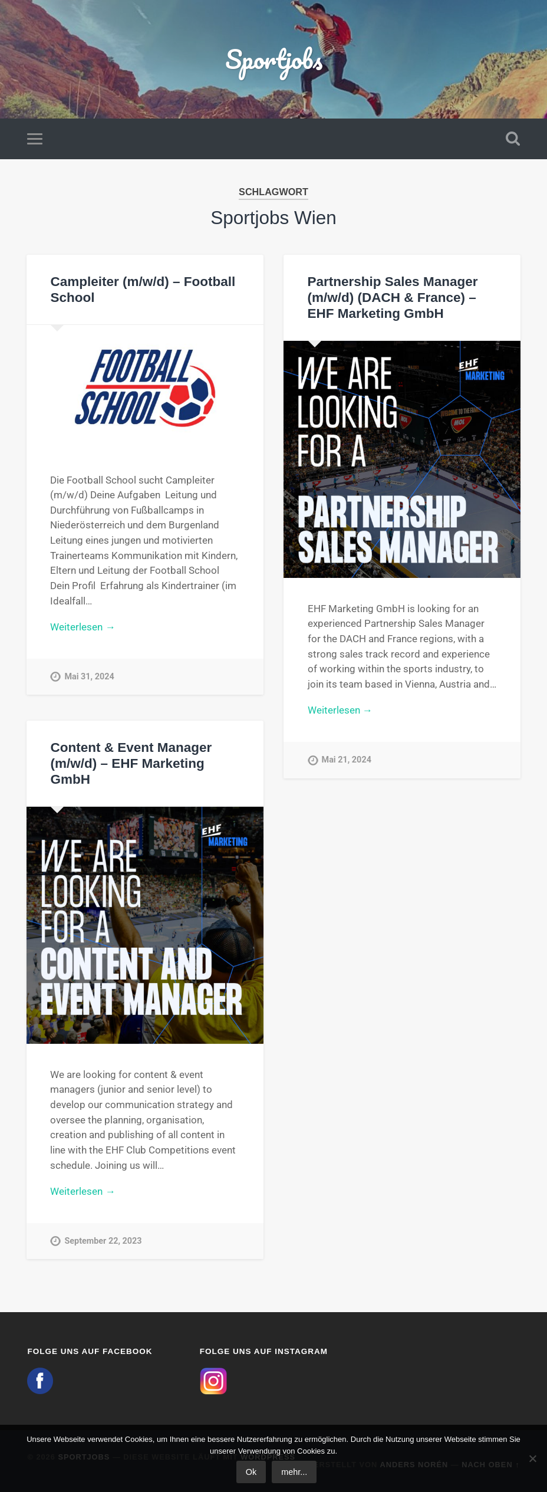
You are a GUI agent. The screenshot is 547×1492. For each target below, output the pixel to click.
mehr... (294, 1472)
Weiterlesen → (82, 627)
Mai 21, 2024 (346, 760)
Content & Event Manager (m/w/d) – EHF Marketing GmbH (131, 763)
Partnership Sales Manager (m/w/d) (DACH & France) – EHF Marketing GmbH (393, 297)
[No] (532, 1458)
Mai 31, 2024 (89, 677)
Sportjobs (273, 59)
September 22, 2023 (102, 1241)
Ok (251, 1472)
